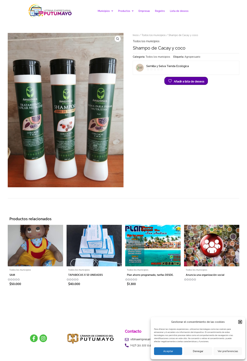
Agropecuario (192, 56)
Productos (125, 11)
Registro (160, 11)
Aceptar (168, 351)
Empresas (144, 11)
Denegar (198, 351)
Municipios (105, 11)
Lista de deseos (179, 11)
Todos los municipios (154, 35)
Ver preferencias (228, 351)
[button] (240, 322)
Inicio (136, 35)
